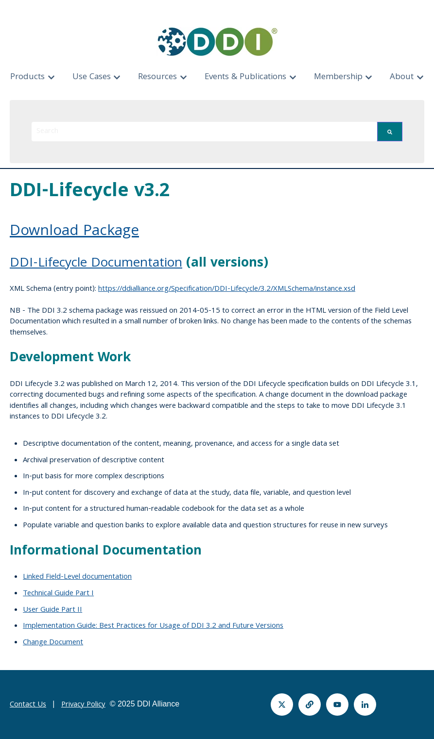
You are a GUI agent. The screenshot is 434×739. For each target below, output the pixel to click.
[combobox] (204, 131)
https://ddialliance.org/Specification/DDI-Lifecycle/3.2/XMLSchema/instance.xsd (226, 289)
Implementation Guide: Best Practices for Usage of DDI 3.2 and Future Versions (153, 626)
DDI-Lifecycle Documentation (96, 264)
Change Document (53, 643)
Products (27, 77)
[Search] (389, 131)
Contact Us (28, 705)
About (402, 77)
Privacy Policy (83, 705)
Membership (338, 77)
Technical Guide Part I (58, 594)
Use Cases (91, 77)
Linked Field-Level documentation (77, 577)
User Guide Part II (52, 610)
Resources (157, 77)
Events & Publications (245, 77)
